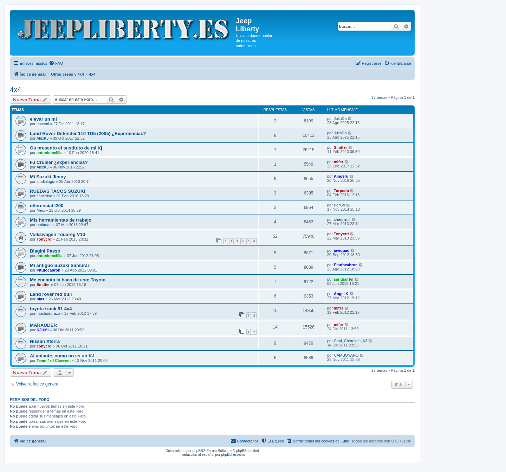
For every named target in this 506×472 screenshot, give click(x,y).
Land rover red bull (51, 294)
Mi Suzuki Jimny (48, 176)
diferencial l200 (46, 205)
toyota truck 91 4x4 (51, 308)
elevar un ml (43, 119)
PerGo (339, 205)
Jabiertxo (44, 196)
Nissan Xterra (45, 341)
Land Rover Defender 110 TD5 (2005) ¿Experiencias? (88, 133)
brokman (44, 225)
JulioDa (340, 118)
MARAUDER (43, 325)
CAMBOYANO (346, 355)
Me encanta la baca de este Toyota (67, 279)
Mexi (41, 210)
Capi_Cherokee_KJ (350, 341)
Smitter (340, 147)
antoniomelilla (50, 153)
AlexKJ (42, 138)
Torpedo (341, 191)
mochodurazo (48, 313)
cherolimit (342, 219)
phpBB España (233, 455)
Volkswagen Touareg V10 (57, 234)
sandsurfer (344, 279)
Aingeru (341, 176)
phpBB (198, 451)
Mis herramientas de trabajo (60, 220)
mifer (338, 162)
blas (40, 299)
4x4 (15, 90)
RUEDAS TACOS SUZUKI (57, 191)
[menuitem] (56, 63)
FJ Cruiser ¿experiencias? (59, 162)
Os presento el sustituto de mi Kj (66, 148)
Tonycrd (44, 239)
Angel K (341, 294)
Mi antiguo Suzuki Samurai (59, 265)
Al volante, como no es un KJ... (64, 355)
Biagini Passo (45, 251)
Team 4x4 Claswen (54, 360)
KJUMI (42, 330)
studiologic (46, 181)
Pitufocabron (48, 270)
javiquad (342, 250)
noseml (43, 124)
